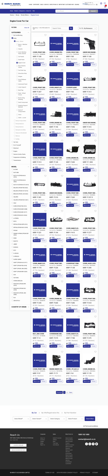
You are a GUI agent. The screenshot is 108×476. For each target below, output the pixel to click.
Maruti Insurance (70, 445)
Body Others (25, 15)
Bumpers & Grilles (20, 130)
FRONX (14, 230)
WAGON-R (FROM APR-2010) (19, 284)
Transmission (16, 160)
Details (43, 64)
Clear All (26, 27)
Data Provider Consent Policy (67, 472)
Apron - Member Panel (21, 45)
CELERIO (15, 197)
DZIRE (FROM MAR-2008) (19, 209)
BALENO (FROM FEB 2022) (20, 187)
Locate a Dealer (18, 445)
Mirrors (17, 136)
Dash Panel (20, 59)
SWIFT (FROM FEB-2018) (19, 265)
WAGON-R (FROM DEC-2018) (19, 289)
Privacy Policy (85, 472)
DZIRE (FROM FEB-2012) (19, 206)
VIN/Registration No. (51, 413)
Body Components (20, 120)
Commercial (56, 445)
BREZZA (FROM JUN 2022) (20, 194)
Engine (14, 151)
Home (30, 4)
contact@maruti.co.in (91, 4)
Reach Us (42, 445)
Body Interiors (18, 127)
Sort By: (81, 28)
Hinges (19, 76)
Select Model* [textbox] (18, 418)
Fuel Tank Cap (21, 70)
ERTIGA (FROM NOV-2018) (20, 227)
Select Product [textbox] (72, 418)
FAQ (34, 11)
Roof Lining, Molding (20, 98)
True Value (55, 443)
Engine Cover (35, 15)
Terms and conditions (90, 426)
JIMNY (14, 244)
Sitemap (95, 472)
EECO (14, 221)
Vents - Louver (21, 117)
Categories (22, 11)
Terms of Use (49, 472)
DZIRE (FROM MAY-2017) (19, 212)
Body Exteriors (19, 123)
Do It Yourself (16, 145)
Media (41, 443)
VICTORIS (15, 277)
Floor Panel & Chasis (20, 66)
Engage (77, 4)
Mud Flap (19, 90)
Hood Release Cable (21, 80)
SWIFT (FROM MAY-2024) (19, 271)
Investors (42, 439)
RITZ (14, 250)
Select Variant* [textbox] (36, 418)
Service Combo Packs (18, 154)
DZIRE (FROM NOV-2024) (19, 215)
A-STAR (15, 169)
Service (46, 4)
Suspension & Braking (19, 157)
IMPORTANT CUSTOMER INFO (66, 4)
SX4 (14, 274)
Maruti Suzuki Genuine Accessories (69, 451)
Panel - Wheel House (21, 93)
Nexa (54, 441)
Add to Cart (37, 64)
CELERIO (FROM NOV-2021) (20, 200)
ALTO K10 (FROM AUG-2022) (19, 180)
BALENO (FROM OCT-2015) (20, 191)
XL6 (14, 297)
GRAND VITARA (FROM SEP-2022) (20, 234)
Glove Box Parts (21, 73)
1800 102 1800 (89, 2)
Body (17, 15)
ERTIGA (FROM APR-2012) (20, 224)
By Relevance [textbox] (88, 28)
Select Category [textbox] (55, 418)
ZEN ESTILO (16, 300)
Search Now (90, 418)
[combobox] (90, 28)
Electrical (15, 148)
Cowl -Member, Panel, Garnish (21, 52)
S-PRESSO (15, 256)
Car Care (15, 142)
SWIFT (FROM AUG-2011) (19, 262)
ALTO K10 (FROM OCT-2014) (20, 184)
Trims (18, 114)
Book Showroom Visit (18, 450)
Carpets (19, 49)
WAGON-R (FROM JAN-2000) (19, 293)
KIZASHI (15, 247)
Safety (16, 139)
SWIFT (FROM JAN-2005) (19, 268)
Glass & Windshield (20, 133)
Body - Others (18, 41)
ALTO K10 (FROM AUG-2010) (19, 176)
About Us (28, 11)
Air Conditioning (17, 35)
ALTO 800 (15, 172)
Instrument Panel (21, 84)
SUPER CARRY (16, 259)
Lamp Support (21, 87)
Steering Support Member (22, 106)
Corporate (36, 4)
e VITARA (15, 218)
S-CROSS (15, 253)
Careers (42, 441)
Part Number (70, 413)
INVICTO (15, 241)
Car (34, 413)
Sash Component (22, 102)
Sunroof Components (20, 110)
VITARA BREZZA (17, 280)
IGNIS (14, 238)
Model (16, 11)
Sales (42, 4)
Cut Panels (20, 56)
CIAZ (14, 203)
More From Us (54, 4)
